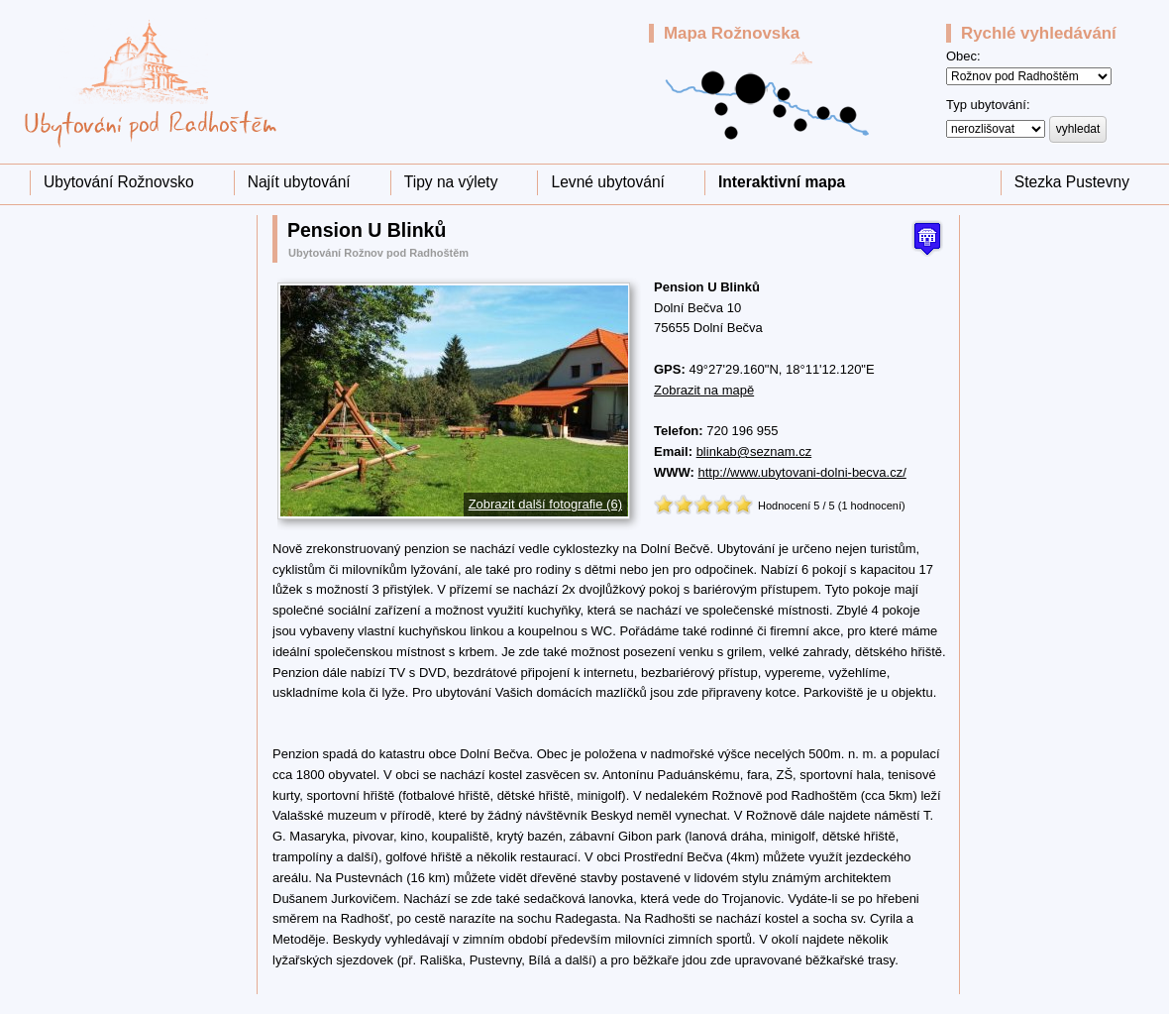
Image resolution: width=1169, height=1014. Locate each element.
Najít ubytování (299, 181)
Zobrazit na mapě (704, 390)
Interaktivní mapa (781, 181)
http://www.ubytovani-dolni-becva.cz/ (802, 472)
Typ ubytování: (988, 104)
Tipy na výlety (451, 181)
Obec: (963, 56)
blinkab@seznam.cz (754, 451)
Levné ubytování (607, 181)
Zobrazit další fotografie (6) (545, 504)
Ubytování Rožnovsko (119, 181)
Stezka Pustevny (1071, 181)
